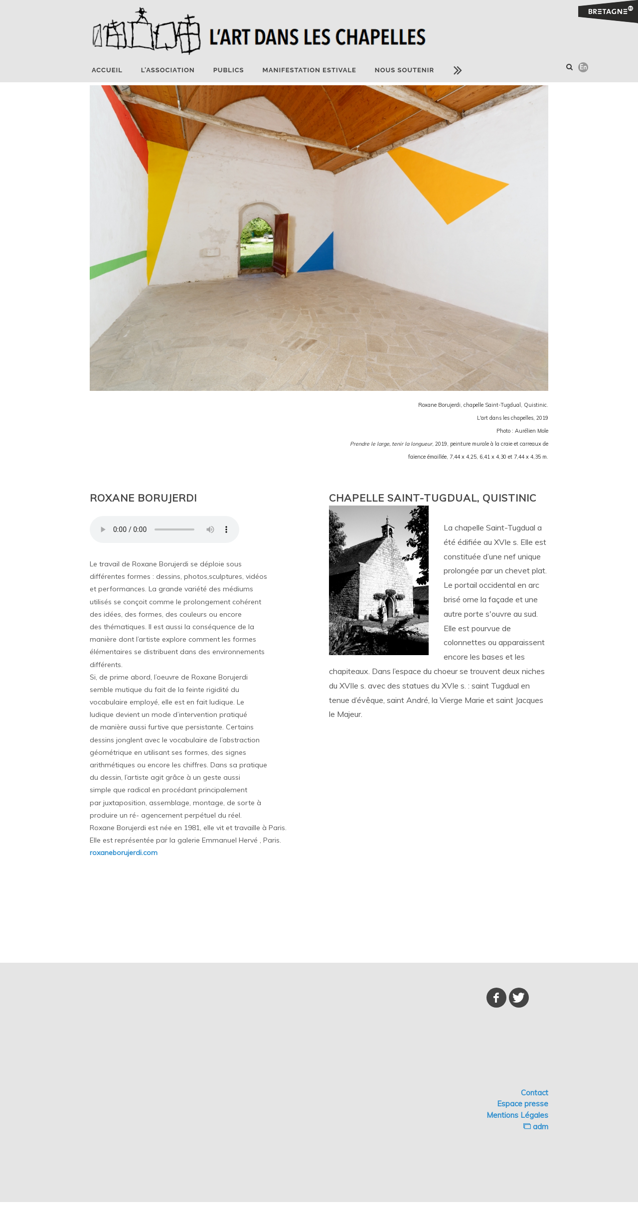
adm (535, 1126)
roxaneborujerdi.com (124, 852)
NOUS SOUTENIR (404, 70)
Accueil (107, 70)
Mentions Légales (517, 1115)
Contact (534, 1092)
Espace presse (522, 1103)
